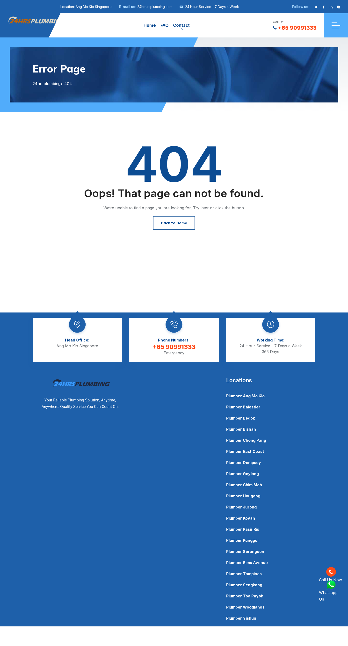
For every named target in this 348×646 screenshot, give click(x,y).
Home (150, 25)
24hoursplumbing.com (154, 7)
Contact (181, 25)
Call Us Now (330, 574)
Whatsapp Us (328, 591)
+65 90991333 (295, 28)
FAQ (164, 25)
